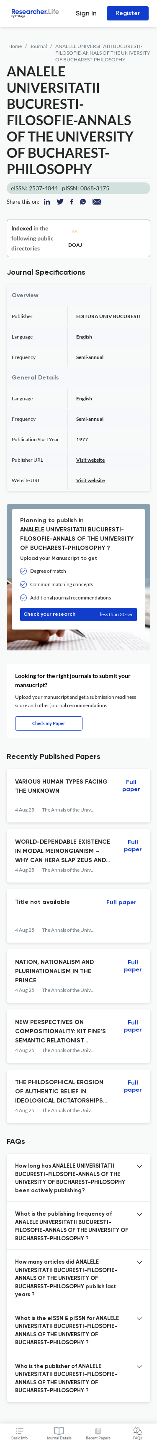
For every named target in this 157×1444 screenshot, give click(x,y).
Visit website (90, 460)
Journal (38, 46)
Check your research (78, 614)
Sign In (86, 13)
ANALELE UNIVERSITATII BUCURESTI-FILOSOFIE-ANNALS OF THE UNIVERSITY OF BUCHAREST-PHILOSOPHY (102, 53)
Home (15, 46)
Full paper (131, 785)
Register (128, 13)
